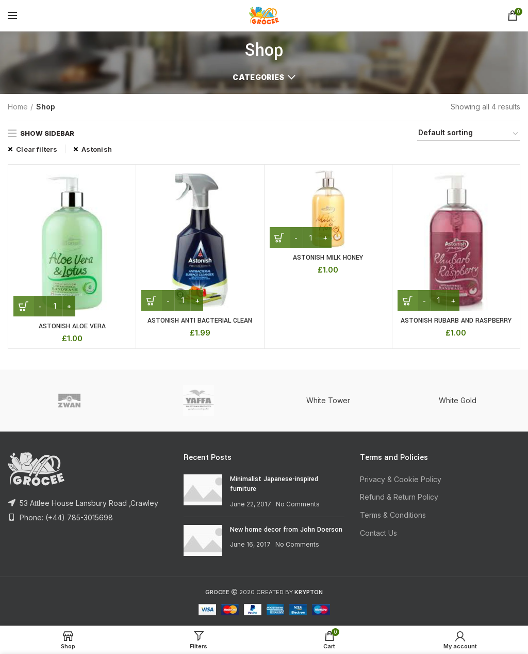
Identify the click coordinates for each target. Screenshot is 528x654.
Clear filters (36, 149)
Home (18, 106)
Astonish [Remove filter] (96, 149)
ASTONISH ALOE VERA (72, 326)
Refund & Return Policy (399, 497)
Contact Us (378, 533)
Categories (258, 77)
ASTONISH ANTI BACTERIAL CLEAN (200, 320)
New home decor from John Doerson (286, 529)
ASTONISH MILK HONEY (328, 257)
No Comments (298, 504)
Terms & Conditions (393, 515)
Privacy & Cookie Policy (400, 479)
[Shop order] (468, 134)
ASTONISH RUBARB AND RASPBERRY (456, 320)
